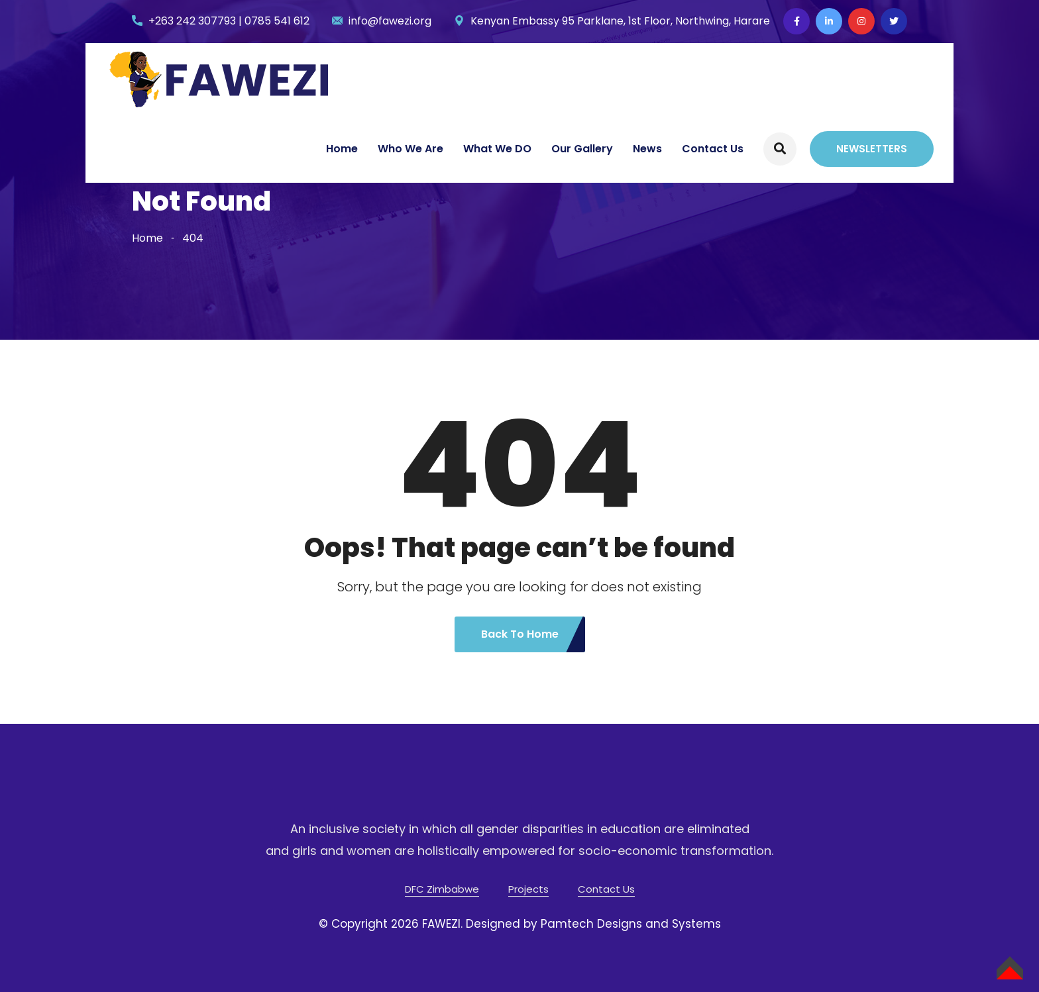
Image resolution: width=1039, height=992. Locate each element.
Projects (528, 889)
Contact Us (712, 148)
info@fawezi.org (390, 20)
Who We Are (410, 148)
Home (342, 148)
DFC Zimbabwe (442, 889)
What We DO (497, 148)
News (647, 148)
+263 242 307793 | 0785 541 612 (228, 20)
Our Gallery (582, 148)
